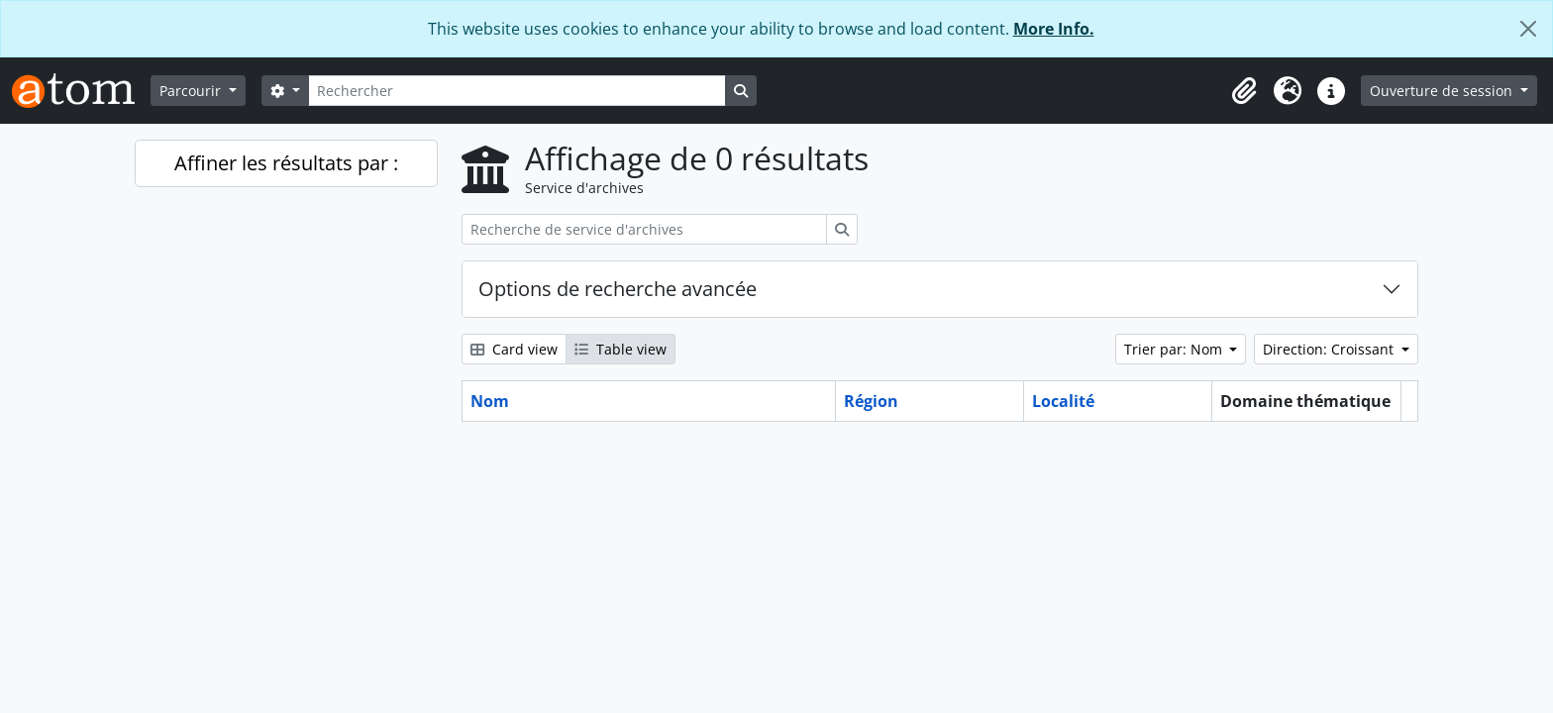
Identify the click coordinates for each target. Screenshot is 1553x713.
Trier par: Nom (1175, 349)
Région (871, 401)
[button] (1244, 91)
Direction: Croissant (1330, 349)
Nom (489, 401)
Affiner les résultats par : (286, 163)
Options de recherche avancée (617, 288)
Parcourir (192, 90)
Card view (514, 349)
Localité (1063, 401)
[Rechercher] (517, 90)
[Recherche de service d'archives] (644, 229)
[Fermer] (1528, 28)
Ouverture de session (1443, 90)
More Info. (1053, 29)
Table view (620, 349)
